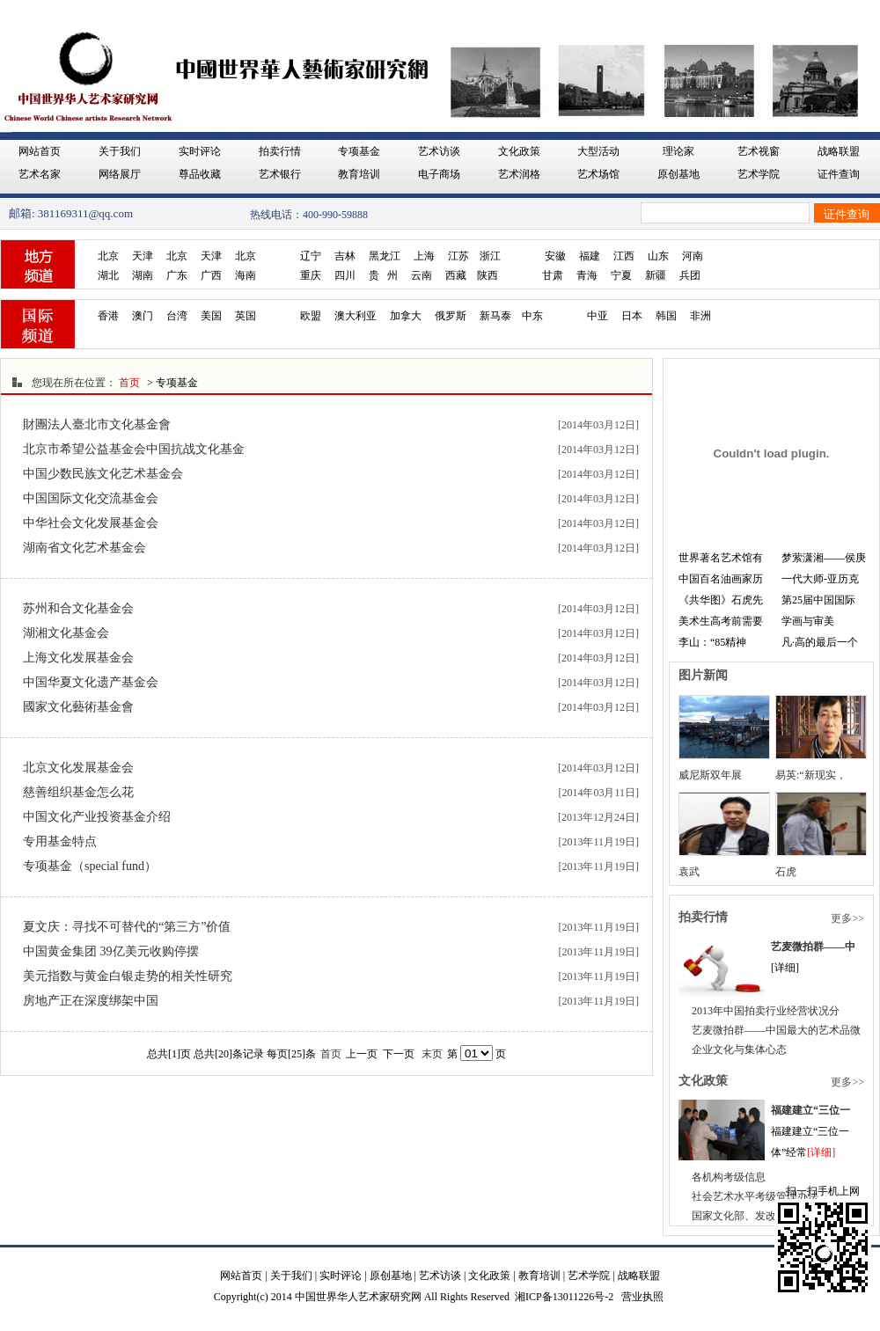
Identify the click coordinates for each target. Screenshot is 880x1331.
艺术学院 (758, 174)
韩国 (666, 316)
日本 (631, 316)
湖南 (142, 275)
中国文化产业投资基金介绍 (97, 816)
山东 (658, 256)
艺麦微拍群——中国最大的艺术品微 (776, 1030)
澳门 (142, 316)
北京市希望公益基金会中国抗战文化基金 (134, 449)
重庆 (310, 275)
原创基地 (678, 174)
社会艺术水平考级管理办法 (755, 1196)
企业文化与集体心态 (739, 1049)
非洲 (700, 316)
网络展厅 (120, 174)
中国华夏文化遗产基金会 (90, 682)
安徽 (555, 256)
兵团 (689, 275)
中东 (532, 316)
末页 (432, 1054)
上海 (424, 256)
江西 (623, 256)
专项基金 (359, 151)
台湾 (176, 316)
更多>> (847, 918)
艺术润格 (519, 174)
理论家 (678, 151)
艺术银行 (280, 174)
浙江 (490, 256)
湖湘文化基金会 (66, 633)
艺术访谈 (439, 151)
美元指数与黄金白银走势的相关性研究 (127, 976)
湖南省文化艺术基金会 (84, 547)
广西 (211, 275)
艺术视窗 (758, 151)
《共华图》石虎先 (720, 600)
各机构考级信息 (729, 1177)
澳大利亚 (355, 316)
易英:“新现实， (811, 775)
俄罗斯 (450, 316)
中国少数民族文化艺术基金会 (103, 473)
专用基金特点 (60, 841)
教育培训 (359, 174)
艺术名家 (39, 174)
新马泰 (495, 316)
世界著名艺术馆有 (720, 558)
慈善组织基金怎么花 (78, 792)
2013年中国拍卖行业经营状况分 (766, 1011)
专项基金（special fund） (90, 866)
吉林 (345, 256)
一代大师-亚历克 (820, 579)
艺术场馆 (598, 174)
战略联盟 (839, 151)
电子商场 (439, 174)
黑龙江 (384, 256)
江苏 (458, 256)
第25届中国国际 (818, 600)
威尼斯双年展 (710, 775)
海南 (245, 275)
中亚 (597, 316)
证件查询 (839, 174)
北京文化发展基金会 (78, 767)
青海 (587, 275)
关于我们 (120, 151)
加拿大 (406, 316)
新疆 (655, 275)
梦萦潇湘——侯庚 (823, 558)
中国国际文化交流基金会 (90, 498)
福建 (589, 256)
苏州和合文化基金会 (78, 608)
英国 (245, 316)
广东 (176, 275)
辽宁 (310, 256)
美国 (211, 316)
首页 (129, 383)
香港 (108, 316)
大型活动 (598, 151)
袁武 (689, 872)
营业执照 (642, 1297)
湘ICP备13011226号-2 (564, 1297)
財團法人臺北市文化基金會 (97, 424)
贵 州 (383, 275)
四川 (345, 275)
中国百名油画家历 (720, 579)
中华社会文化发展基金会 (90, 523)
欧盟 (310, 316)
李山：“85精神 (712, 642)
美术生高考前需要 (720, 621)
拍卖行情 (280, 151)
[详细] (821, 1152)
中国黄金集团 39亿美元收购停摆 (111, 951)
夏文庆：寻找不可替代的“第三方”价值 (127, 926)
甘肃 (552, 275)
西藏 (455, 275)
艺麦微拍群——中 (813, 946)
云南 (421, 275)
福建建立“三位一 (810, 1110)
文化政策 (519, 151)
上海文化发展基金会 (78, 657)
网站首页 (39, 151)
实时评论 (200, 151)
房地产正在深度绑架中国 (90, 1000)
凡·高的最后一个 (819, 642)
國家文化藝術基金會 (78, 706)
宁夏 (621, 275)
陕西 (487, 275)
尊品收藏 (200, 174)
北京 (108, 256)
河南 (692, 256)
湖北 (108, 275)
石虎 (785, 872)
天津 (142, 256)
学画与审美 (807, 621)
